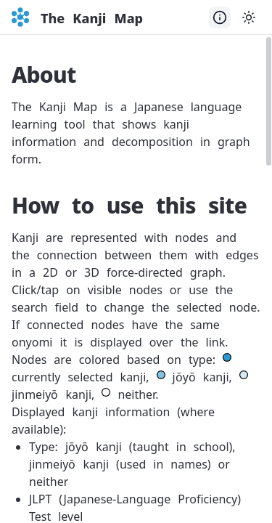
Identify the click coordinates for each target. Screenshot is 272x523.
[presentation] (136, 279)
